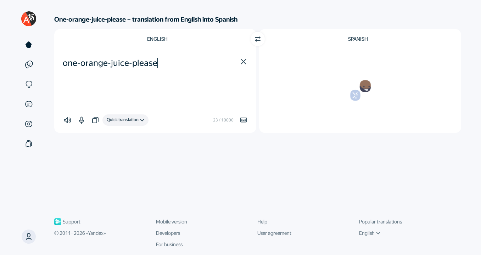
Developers (168, 233)
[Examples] (29, 64)
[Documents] (29, 104)
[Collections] (29, 144)
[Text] (29, 45)
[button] (29, 237)
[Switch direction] (258, 39)
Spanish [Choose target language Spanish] (358, 39)
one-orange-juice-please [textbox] (110, 63)
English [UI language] (369, 233)
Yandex (96, 233)
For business (169, 244)
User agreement (274, 233)
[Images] (29, 124)
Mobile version (171, 222)
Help (262, 222)
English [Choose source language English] (157, 39)
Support (67, 221)
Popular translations (380, 222)
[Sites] (29, 84)
